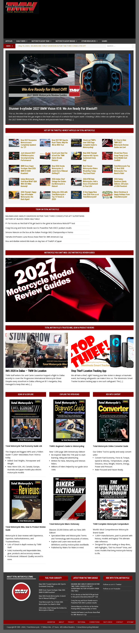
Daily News (20, 41)
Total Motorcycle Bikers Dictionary (64, 524)
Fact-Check (107, 622)
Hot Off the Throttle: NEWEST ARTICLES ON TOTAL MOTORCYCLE (69, 130)
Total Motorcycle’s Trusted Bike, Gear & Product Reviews (69, 328)
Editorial (81, 622)
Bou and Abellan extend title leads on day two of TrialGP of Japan (33, 241)
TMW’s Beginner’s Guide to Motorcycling (66, 446)
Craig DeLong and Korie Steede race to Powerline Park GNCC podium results (38, 228)
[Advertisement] (87, 20)
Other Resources (88, 41)
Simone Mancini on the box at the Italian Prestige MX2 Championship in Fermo (39, 232)
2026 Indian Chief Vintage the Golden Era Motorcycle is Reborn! (53, 609)
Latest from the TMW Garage (85, 578)
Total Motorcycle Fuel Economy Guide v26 (23, 446)
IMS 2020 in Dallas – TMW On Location (25, 370)
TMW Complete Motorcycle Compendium (111, 524)
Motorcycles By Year (40, 41)
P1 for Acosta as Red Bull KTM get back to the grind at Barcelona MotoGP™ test (40, 223)
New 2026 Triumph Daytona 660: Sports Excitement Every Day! (52, 585)
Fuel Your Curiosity (53, 578)
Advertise (51, 622)
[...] (72, 119)
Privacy (71, 622)
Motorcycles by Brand (65, 41)
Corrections (94, 622)
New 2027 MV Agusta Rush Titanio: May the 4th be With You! (60, 142)
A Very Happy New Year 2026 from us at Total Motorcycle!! (91, 194)
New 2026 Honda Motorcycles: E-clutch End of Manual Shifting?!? (52, 597)
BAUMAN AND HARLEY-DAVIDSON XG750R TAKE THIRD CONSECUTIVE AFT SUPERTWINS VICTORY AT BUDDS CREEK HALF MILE (85, 587)
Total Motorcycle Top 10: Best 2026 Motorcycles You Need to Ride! (51, 603)
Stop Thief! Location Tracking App (88, 370)
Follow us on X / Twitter (112, 584)
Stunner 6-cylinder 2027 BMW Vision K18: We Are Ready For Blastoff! (53, 109)
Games (104, 41)
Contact (119, 622)
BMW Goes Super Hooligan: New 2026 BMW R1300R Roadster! (52, 591)
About (61, 622)
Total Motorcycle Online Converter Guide (110, 446)
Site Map (130, 622)
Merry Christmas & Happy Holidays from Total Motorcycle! (122, 194)
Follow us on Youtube (111, 588)
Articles (8, 41)
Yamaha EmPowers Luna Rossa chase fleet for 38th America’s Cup (34, 237)
